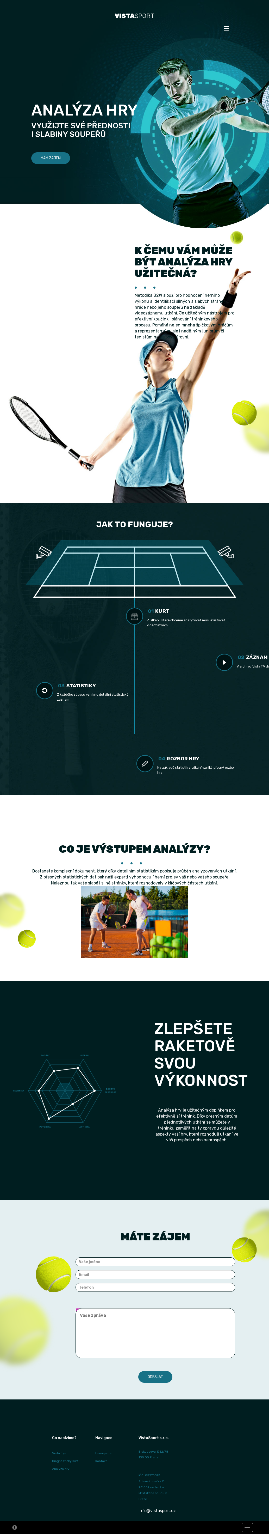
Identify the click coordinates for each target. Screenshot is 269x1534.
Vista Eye (59, 1453)
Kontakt (101, 1461)
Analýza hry (61, 1469)
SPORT (134, 16)
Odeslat (155, 1377)
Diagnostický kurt (65, 1461)
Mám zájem (51, 158)
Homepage (103, 1453)
